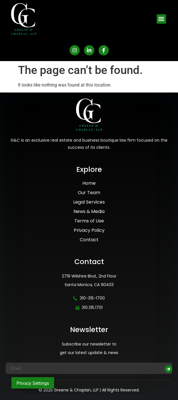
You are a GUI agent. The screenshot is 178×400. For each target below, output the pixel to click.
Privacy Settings (33, 383)
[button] (161, 19)
